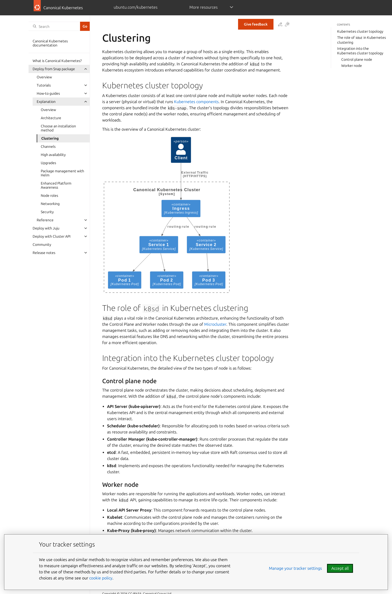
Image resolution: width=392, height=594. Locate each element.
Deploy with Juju (46, 228)
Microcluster (215, 324)
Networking (50, 204)
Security (47, 212)
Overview (44, 77)
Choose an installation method (58, 128)
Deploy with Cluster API (52, 236)
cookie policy (100, 578)
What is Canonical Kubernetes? (57, 61)
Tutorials (44, 85)
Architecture (51, 118)
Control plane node (356, 59)
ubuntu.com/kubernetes (136, 7)
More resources (203, 7)
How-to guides (48, 93)
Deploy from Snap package (54, 69)
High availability (53, 155)
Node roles (49, 195)
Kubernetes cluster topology (360, 31)
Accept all (340, 568)
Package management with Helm (62, 173)
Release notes (44, 253)
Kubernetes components (196, 101)
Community (42, 245)
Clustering (50, 138)
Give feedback (256, 24)
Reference (45, 220)
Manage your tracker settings (295, 568)
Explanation (46, 102)
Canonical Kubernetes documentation (50, 43)
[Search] (54, 26)
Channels (48, 146)
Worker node (351, 66)
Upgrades (48, 163)
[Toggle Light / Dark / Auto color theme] (287, 25)
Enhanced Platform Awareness (56, 185)
